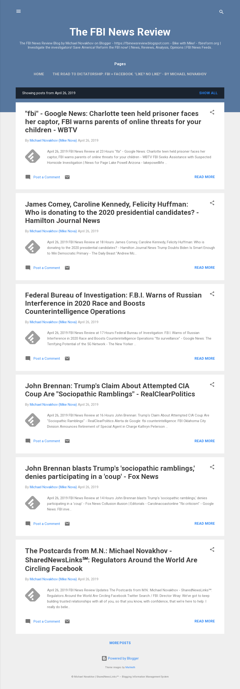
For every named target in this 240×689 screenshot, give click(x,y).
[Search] (221, 13)
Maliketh (130, 667)
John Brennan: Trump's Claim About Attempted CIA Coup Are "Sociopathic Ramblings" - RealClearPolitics (110, 390)
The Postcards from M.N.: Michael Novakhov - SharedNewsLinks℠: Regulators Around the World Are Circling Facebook (111, 560)
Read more (205, 177)
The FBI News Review (120, 32)
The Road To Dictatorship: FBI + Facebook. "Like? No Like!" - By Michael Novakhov (129, 74)
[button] (212, 113)
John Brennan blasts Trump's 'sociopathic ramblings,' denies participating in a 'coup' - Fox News (110, 472)
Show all (208, 93)
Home (39, 74)
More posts (120, 643)
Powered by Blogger (120, 658)
